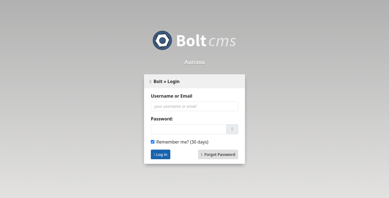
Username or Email (171, 96)
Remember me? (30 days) (182, 142)
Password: (162, 119)
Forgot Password (218, 154)
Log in (161, 154)
